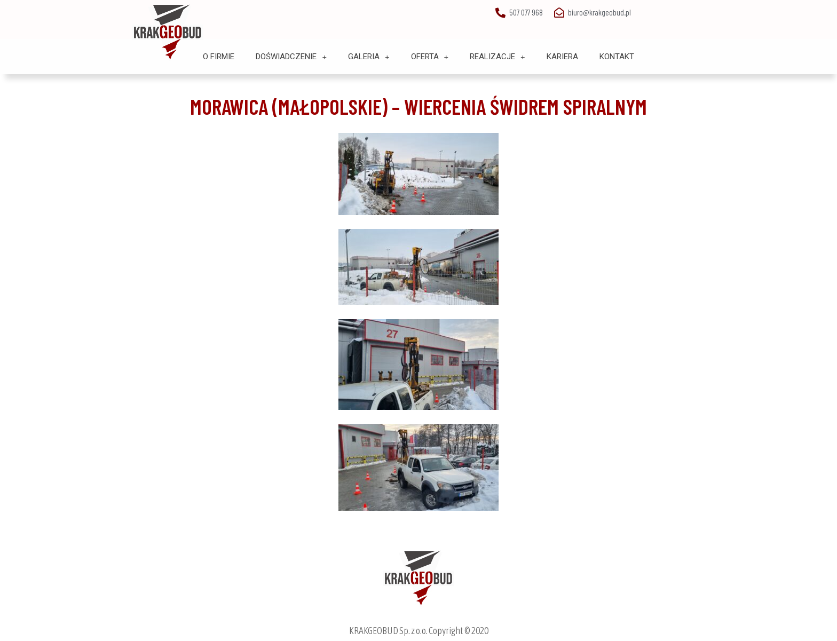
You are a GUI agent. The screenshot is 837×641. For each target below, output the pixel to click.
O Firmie (218, 56)
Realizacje (497, 57)
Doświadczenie (291, 57)
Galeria (369, 57)
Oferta (430, 57)
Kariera (562, 56)
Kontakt (616, 56)
